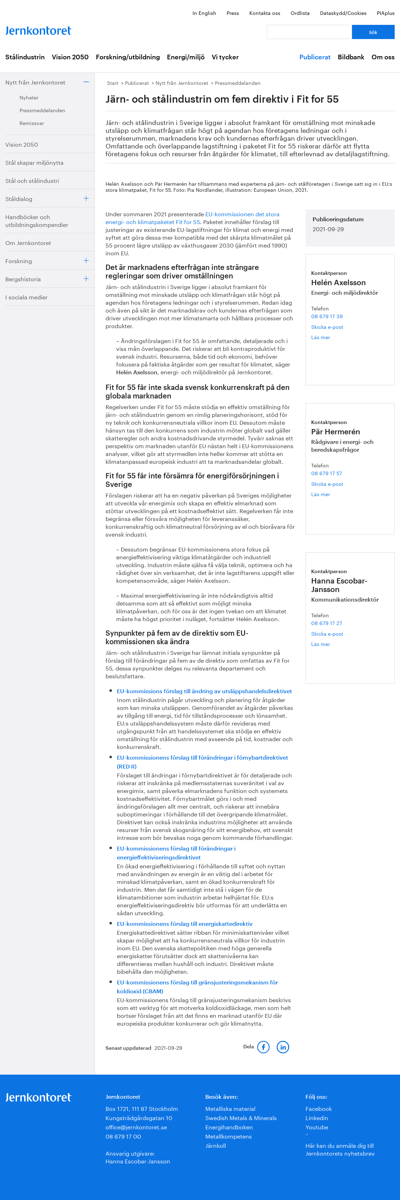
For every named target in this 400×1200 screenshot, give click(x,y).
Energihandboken (229, 1126)
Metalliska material (230, 1107)
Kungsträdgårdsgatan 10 (139, 1117)
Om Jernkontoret (28, 242)
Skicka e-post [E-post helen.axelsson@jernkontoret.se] (327, 326)
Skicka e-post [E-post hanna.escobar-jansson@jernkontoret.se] (327, 633)
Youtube (317, 1126)
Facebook (319, 1107)
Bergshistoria (23, 278)
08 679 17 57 (326, 473)
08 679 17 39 (327, 316)
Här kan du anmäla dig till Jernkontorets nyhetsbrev (340, 1148)
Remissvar (32, 122)
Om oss (383, 57)
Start (112, 82)
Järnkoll (215, 1144)
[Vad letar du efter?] (309, 32)
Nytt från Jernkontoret (35, 81)
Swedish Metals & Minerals (241, 1117)
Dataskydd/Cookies (343, 12)
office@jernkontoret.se (136, 1126)
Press (233, 12)
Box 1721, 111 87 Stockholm (142, 1107)
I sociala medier (26, 296)
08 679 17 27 (326, 622)
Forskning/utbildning (128, 57)
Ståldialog (18, 198)
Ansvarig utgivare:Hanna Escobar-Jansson (138, 1156)
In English (204, 12)
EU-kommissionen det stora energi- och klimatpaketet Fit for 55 (193, 217)
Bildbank (351, 57)
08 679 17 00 (123, 1135)
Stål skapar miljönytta (34, 161)
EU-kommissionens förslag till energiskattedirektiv (185, 924)
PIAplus (386, 12)
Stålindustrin (25, 57)
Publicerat (315, 57)
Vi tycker (225, 57)
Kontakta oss (264, 12)
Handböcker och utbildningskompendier (36, 220)
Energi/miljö (186, 57)
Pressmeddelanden (42, 110)
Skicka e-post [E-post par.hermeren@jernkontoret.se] (327, 483)
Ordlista (300, 12)
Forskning (18, 260)
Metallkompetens (228, 1135)
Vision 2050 (70, 57)
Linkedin (317, 1117)
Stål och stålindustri (32, 179)
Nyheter (29, 97)
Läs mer (331, 337)
